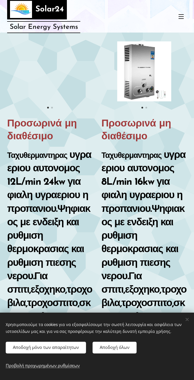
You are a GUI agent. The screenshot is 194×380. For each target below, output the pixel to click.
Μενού (181, 16)
